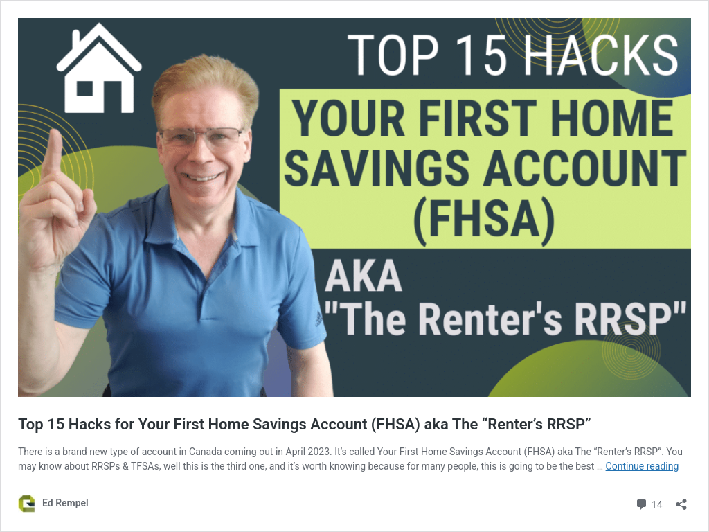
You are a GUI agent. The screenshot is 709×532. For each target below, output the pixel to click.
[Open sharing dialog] (681, 500)
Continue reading (642, 466)
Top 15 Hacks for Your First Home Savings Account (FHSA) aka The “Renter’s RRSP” (304, 424)
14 (648, 503)
